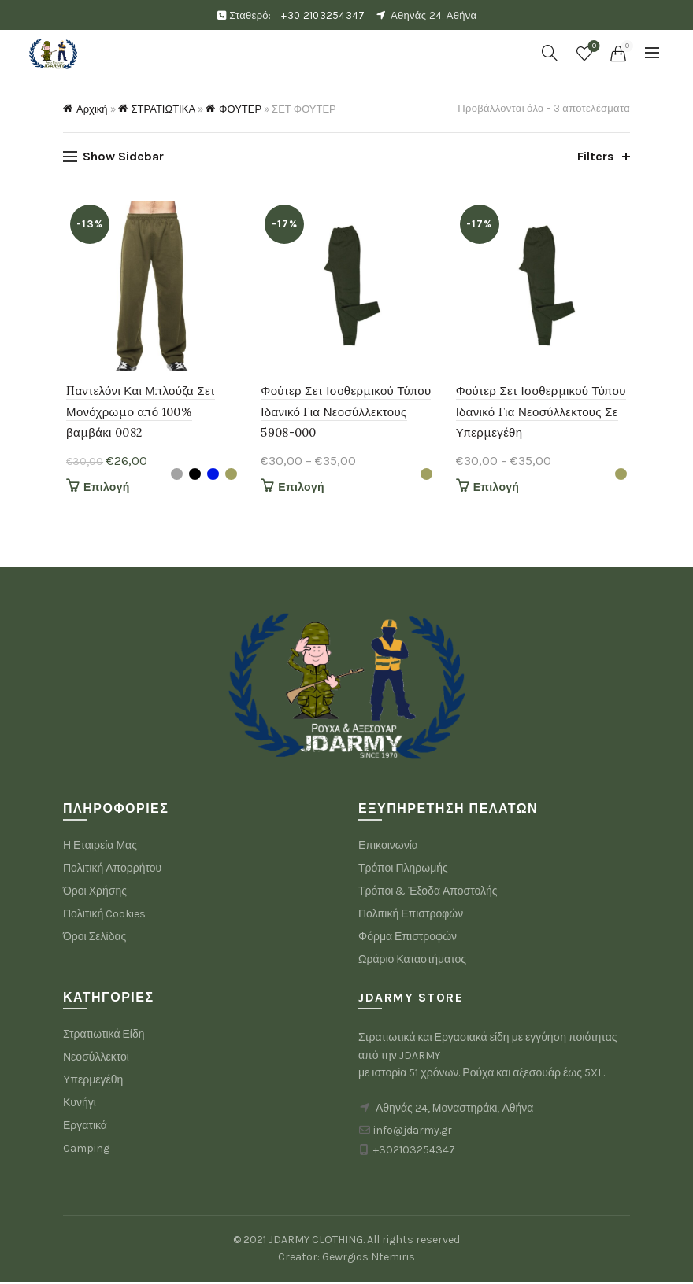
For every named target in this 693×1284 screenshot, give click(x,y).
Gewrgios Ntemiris (368, 1259)
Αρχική (92, 109)
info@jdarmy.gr (412, 1132)
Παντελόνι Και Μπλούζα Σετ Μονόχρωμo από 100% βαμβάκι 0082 (137, 414)
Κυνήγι (79, 1105)
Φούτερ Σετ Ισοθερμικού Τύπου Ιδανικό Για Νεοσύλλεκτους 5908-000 (345, 414)
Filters (595, 156)
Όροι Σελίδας (94, 939)
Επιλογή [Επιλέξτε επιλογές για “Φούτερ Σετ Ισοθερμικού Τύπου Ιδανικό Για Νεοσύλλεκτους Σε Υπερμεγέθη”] (497, 489)
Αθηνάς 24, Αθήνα (433, 15)
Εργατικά (85, 1128)
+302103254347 (414, 1152)
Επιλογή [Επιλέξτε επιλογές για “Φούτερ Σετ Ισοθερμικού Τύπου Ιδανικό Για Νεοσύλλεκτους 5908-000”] (300, 489)
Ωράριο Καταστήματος (412, 962)
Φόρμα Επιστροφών (407, 939)
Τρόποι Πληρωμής (403, 870)
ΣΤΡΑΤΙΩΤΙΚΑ (164, 109)
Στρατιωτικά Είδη (104, 1036)
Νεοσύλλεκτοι (96, 1059)
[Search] (549, 53)
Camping (86, 1150)
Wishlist (592, 47)
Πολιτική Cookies (104, 916)
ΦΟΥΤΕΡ (240, 109)
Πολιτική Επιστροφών (410, 916)
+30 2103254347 (323, 15)
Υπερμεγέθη (93, 1082)
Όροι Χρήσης (95, 893)
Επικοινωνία (388, 847)
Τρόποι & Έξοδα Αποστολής (428, 893)
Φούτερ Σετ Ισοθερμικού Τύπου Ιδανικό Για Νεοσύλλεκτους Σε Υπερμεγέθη (542, 414)
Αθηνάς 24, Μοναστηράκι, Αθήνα (454, 1110)
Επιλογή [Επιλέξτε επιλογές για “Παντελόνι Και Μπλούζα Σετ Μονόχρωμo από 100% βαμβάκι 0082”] (103, 489)
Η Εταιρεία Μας (100, 847)
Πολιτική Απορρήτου (112, 870)
